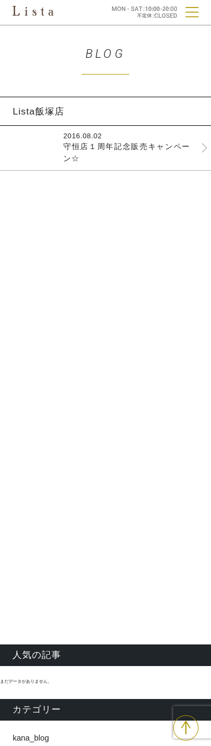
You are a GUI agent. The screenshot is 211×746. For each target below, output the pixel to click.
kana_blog (30, 738)
